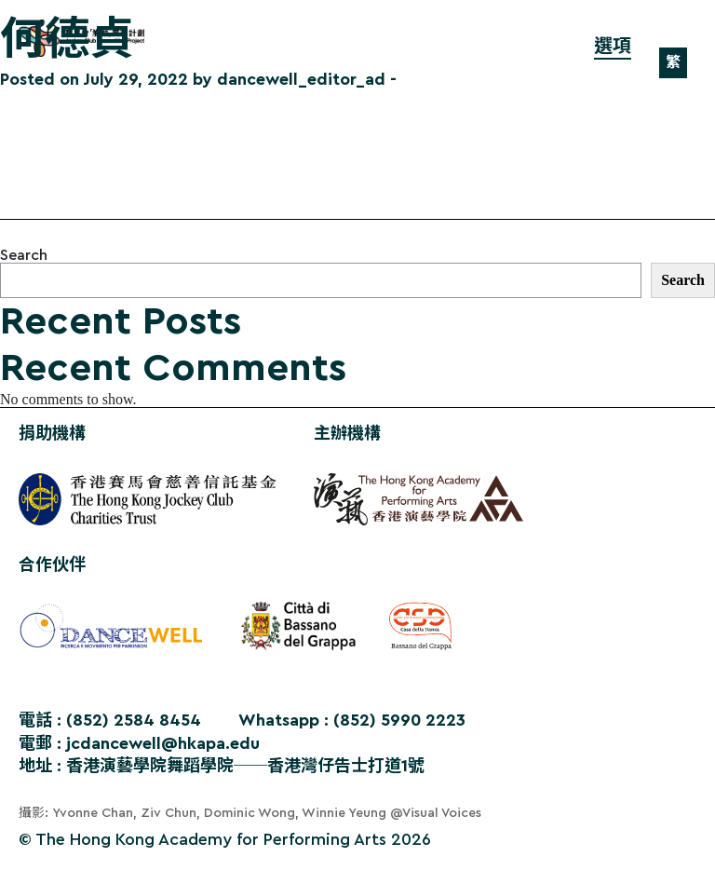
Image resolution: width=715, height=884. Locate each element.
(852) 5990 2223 (399, 720)
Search (23, 255)
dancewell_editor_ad (301, 79)
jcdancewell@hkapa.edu (163, 743)
